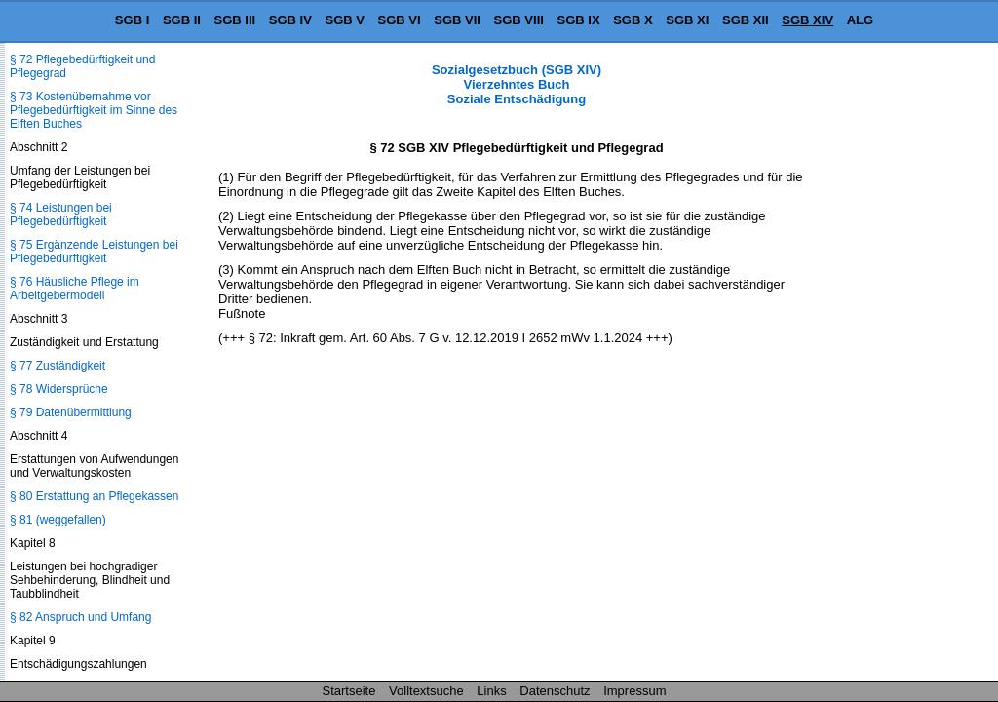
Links (491, 690)
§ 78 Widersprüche (59, 389)
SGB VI (399, 20)
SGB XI (687, 20)
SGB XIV (807, 20)
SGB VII (457, 20)
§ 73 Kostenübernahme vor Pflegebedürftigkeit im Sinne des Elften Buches (93, 110)
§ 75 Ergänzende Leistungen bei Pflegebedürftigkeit (94, 251)
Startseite (349, 690)
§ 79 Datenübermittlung (71, 412)
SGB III (235, 20)
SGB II (182, 20)
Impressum (634, 690)
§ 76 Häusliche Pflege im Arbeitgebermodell (74, 288)
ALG (860, 20)
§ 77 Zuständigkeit (57, 365)
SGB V (344, 20)
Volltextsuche (426, 690)
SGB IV (290, 20)
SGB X (632, 20)
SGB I (132, 20)
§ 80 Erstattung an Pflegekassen (94, 496)
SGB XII (745, 20)
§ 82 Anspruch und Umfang (80, 617)
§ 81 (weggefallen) (58, 519)
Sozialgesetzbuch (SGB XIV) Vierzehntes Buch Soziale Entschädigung (516, 84)
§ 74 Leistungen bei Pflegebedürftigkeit (61, 214)
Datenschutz (554, 690)
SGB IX (578, 20)
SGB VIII (519, 20)
